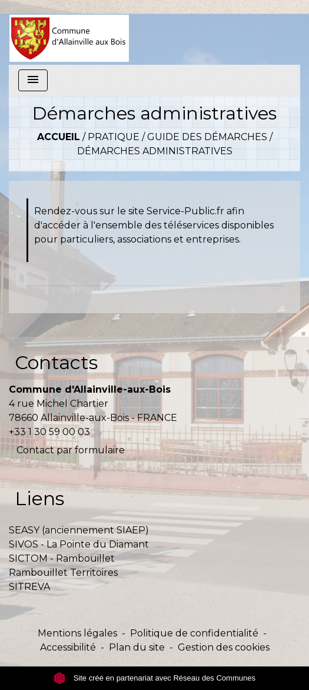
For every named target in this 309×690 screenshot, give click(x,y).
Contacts (56, 362)
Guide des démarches (207, 136)
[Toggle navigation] (33, 80)
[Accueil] (69, 32)
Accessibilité (68, 647)
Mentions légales (77, 633)
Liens (39, 498)
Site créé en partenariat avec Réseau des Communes (154, 678)
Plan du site (137, 647)
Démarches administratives (154, 151)
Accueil (58, 136)
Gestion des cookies (224, 647)
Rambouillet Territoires (63, 572)
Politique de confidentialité (194, 633)
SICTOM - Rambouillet (62, 558)
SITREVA (29, 586)
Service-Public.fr (185, 211)
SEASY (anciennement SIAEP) (79, 530)
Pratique (113, 136)
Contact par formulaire (70, 450)
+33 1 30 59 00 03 (49, 431)
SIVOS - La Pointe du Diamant (79, 544)
